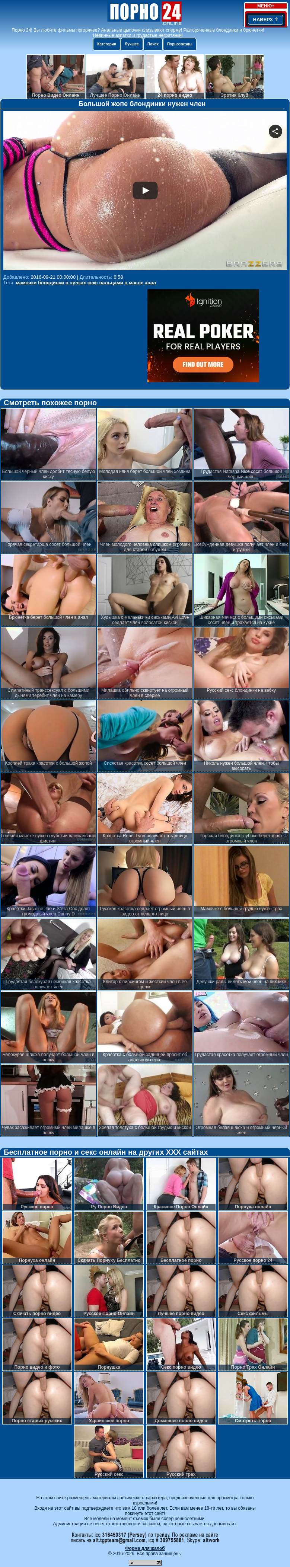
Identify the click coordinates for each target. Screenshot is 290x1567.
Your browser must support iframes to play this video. (145, 191)
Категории (106, 44)
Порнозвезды (179, 44)
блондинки (51, 282)
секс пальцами (105, 282)
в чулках (76, 282)
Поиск (153, 44)
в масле (133, 282)
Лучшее (132, 44)
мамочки (26, 282)
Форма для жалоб (145, 1548)
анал (150, 282)
